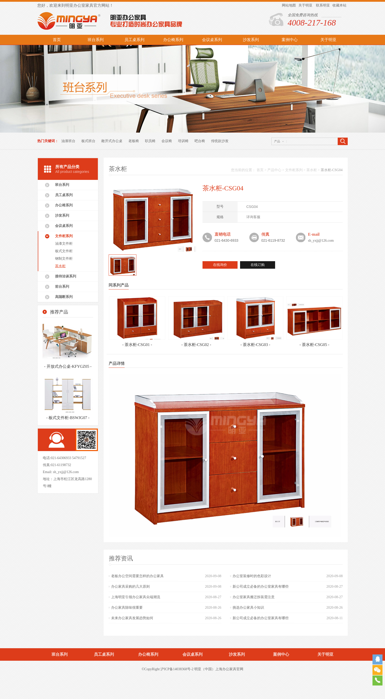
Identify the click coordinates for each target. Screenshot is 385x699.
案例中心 (290, 40)
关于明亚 (305, 5)
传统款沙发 (220, 141)
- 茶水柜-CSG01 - (137, 344)
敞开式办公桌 (111, 141)
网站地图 (289, 5)
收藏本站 (339, 5)
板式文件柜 (64, 251)
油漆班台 (68, 141)
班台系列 (96, 40)
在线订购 (258, 265)
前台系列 (62, 286)
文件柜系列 (64, 236)
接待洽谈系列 (65, 276)
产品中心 (274, 170)
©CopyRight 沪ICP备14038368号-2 (168, 669)
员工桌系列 (134, 40)
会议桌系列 (212, 40)
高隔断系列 (64, 297)
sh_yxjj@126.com (66, 472)
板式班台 (88, 141)
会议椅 (166, 141)
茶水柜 (60, 266)
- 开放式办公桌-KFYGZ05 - (67, 367)
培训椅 (183, 141)
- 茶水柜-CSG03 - (255, 344)
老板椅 (133, 141)
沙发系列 (251, 40)
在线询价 (220, 265)
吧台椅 (200, 141)
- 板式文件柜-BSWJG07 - (67, 419)
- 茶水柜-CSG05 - (314, 344)
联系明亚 (323, 5)
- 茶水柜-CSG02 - (196, 344)
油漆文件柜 (64, 243)
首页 (57, 40)
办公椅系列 (173, 40)
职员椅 (150, 141)
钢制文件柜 (64, 258)
